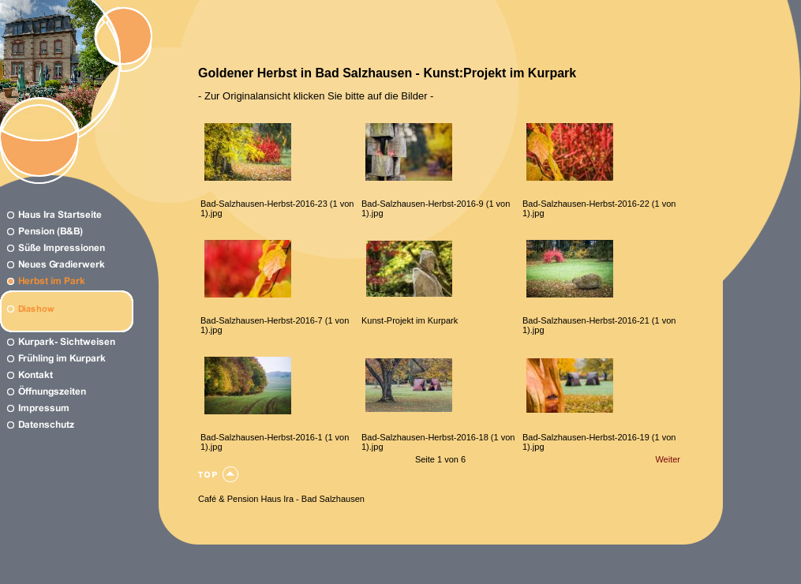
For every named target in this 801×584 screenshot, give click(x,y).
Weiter (667, 459)
